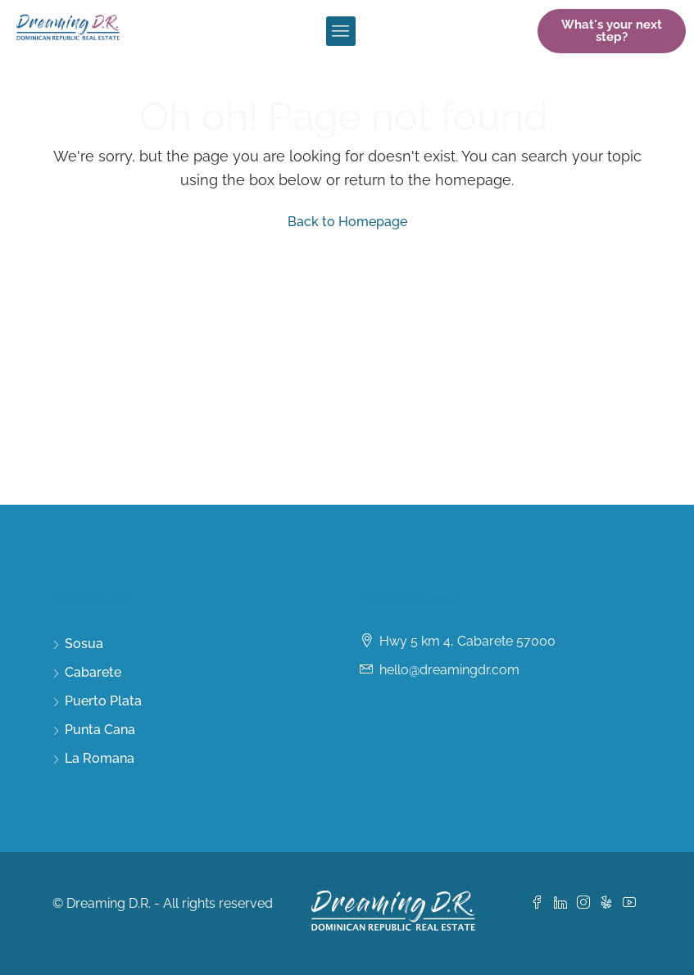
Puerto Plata (103, 701)
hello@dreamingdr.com (449, 670)
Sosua (84, 643)
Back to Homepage (347, 221)
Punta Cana (100, 729)
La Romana (99, 758)
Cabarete (93, 672)
